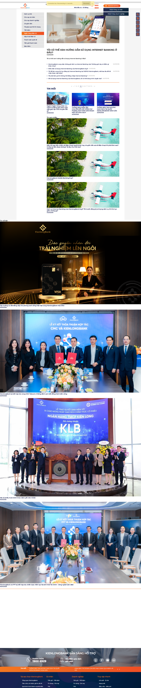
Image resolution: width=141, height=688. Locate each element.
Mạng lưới (102, 683)
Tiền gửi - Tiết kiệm (54, 680)
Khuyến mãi (64, 6)
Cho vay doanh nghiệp (31, 20)
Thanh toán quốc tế (30, 40)
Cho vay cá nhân (29, 17)
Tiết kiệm (27, 30)
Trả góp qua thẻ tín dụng (32, 27)
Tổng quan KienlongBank (29, 680)
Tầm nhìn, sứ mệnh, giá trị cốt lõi (32, 683)
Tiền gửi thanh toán (30, 43)
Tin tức (71, 6)
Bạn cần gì (37, 1)
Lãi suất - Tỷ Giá (104, 680)
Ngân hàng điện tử (30, 33)
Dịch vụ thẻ (28, 14)
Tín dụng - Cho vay (53, 683)
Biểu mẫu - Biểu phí (105, 686)
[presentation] (118, 669)
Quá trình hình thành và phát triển (32, 686)
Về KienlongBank (44, 6)
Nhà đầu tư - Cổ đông (82, 6)
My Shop (99, 1)
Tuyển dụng (55, 6)
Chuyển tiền (28, 23)
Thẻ (49, 686)
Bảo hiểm (27, 46)
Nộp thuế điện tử (29, 36)
